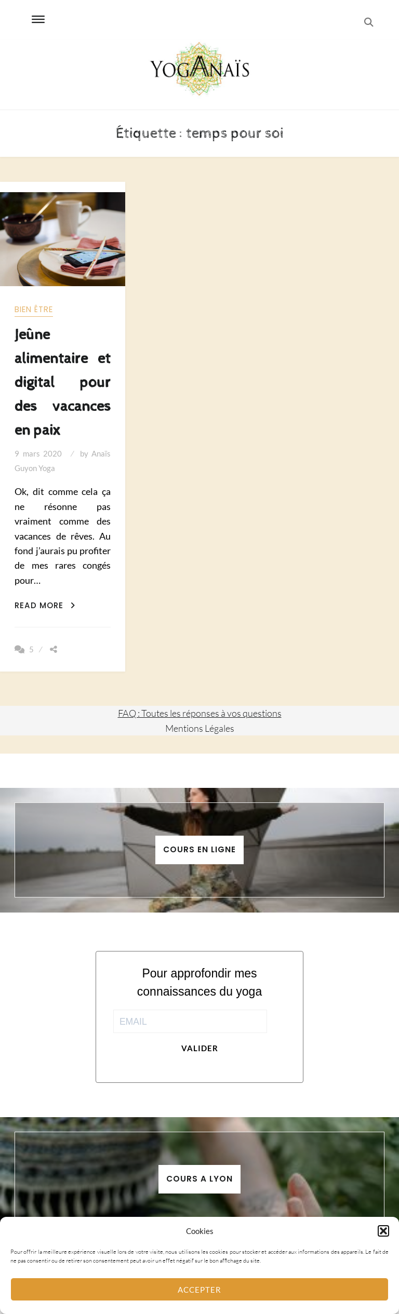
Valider (199, 1048)
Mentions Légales (199, 728)
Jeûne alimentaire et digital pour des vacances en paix (62, 382)
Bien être (34, 309)
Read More (45, 605)
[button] (383, 1231)
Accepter (199, 1289)
